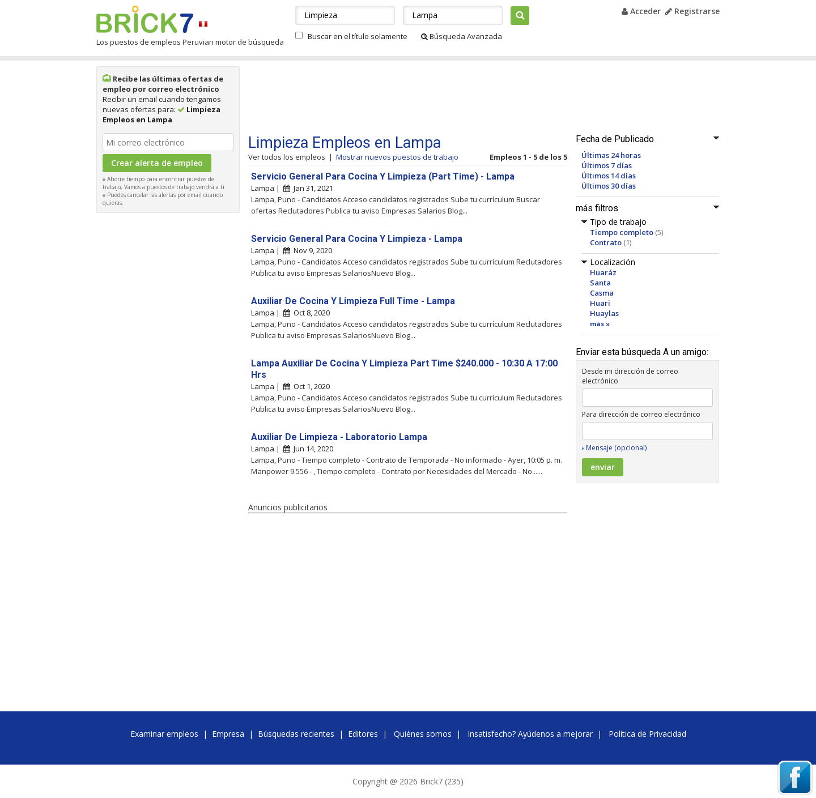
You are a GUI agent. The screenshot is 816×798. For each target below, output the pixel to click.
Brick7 (144, 19)
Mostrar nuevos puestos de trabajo (397, 157)
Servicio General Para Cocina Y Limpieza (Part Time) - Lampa (383, 176)
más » (600, 323)
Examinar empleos (164, 733)
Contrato (606, 242)
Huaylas (604, 313)
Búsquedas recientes (296, 733)
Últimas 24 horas (611, 155)
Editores (363, 733)
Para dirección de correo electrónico (641, 414)
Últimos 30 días (608, 186)
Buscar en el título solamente (357, 36)
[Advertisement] (168, 388)
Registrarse (692, 11)
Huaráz (603, 272)
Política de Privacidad (647, 733)
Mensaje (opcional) (616, 448)
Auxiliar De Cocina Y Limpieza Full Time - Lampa (353, 301)
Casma (602, 293)
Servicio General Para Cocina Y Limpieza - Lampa (356, 238)
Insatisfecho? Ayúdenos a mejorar (530, 733)
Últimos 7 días (606, 165)
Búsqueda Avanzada (461, 36)
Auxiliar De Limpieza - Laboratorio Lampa (339, 437)
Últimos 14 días (608, 175)
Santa (600, 283)
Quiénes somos (423, 733)
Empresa (228, 733)
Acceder (641, 11)
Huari (600, 303)
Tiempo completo (621, 232)
